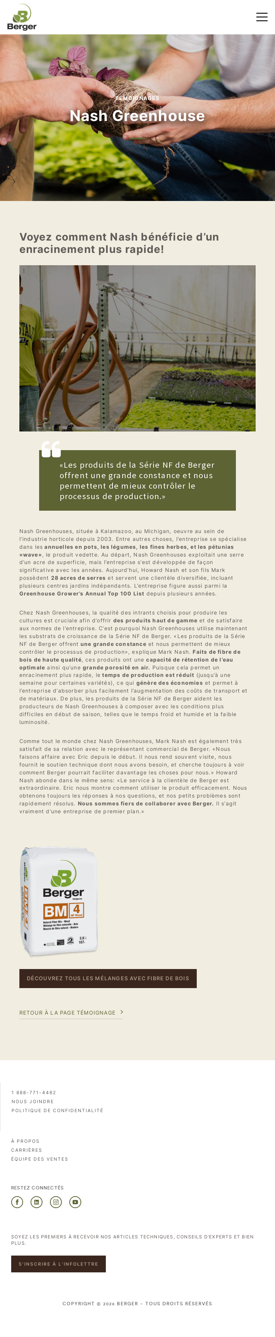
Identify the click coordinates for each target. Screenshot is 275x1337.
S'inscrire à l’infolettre (58, 1264)
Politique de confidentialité (58, 1110)
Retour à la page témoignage (67, 1012)
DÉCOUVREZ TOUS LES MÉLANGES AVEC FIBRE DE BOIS (108, 978)
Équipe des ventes (40, 1159)
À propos (25, 1141)
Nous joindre (33, 1101)
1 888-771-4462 (34, 1092)
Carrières (26, 1150)
